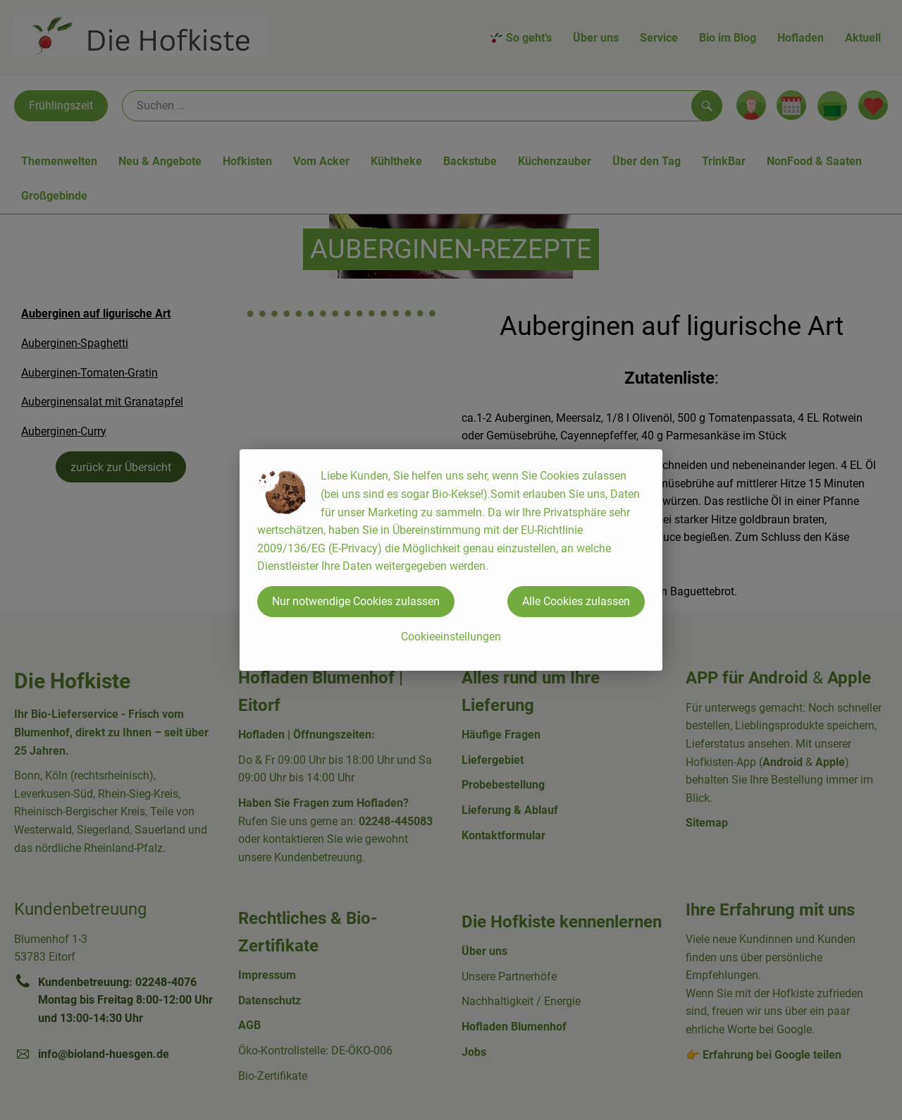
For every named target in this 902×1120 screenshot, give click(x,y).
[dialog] (451, 560)
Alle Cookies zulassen (576, 601)
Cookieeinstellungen (451, 636)
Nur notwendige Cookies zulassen (356, 601)
